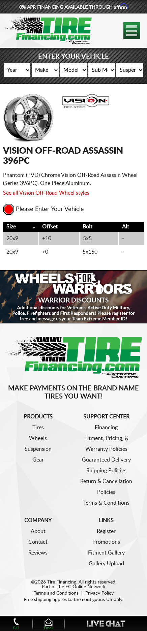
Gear (38, 460)
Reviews (38, 553)
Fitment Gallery (106, 553)
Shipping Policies (106, 470)
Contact (38, 542)
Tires (38, 427)
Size (11, 226)
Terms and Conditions (56, 593)
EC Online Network (85, 587)
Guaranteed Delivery (106, 460)
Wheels (38, 438)
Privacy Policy (99, 593)
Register (106, 531)
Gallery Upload (106, 563)
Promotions (106, 542)
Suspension (38, 449)
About (38, 531)
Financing (106, 427)
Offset (50, 226)
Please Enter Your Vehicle (43, 209)
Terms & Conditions (106, 503)
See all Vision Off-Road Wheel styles (46, 193)
